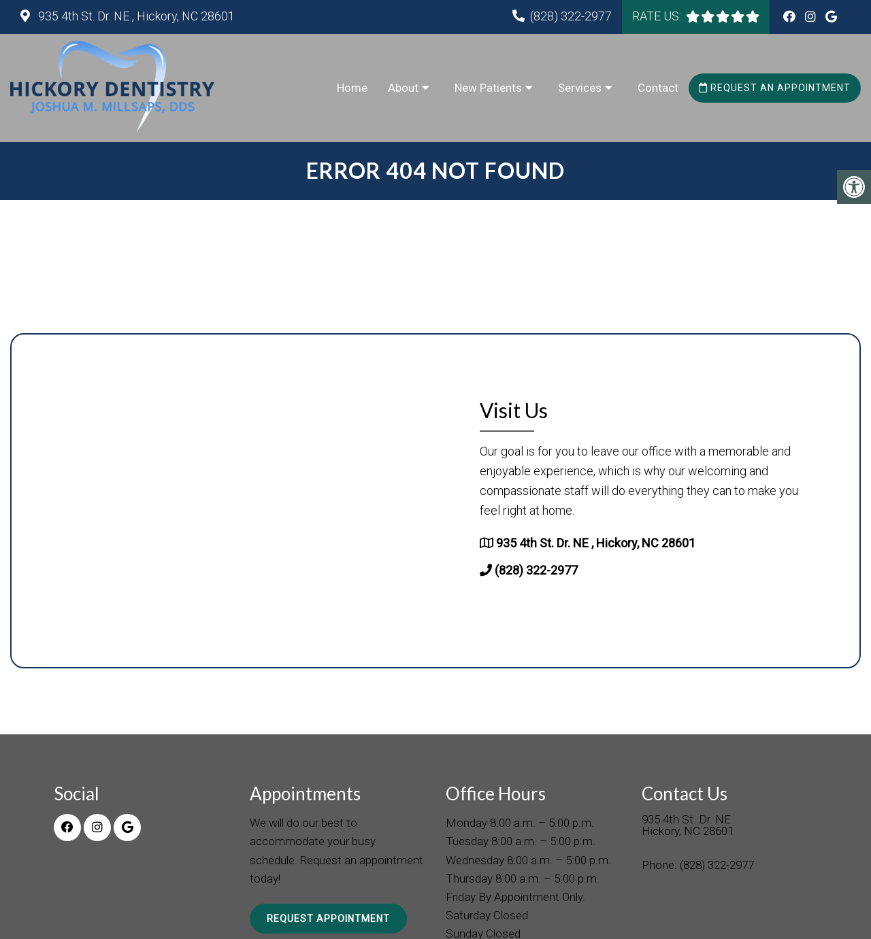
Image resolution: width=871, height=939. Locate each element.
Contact (658, 88)
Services (580, 88)
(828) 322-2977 (571, 16)
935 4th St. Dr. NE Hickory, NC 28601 (688, 826)
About (403, 88)
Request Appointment (328, 918)
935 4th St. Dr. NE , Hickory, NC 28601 (135, 16)
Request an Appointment (775, 87)
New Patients (488, 88)
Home (352, 88)
